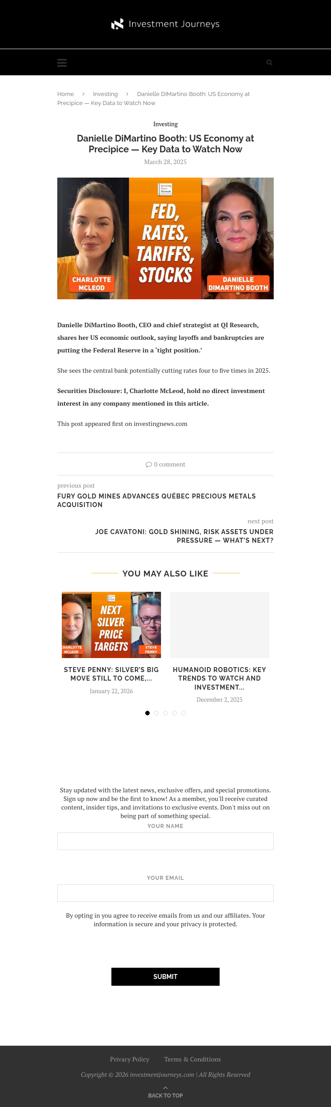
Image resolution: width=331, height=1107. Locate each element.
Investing (105, 94)
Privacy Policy (129, 1059)
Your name (165, 836)
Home (65, 94)
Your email (165, 888)
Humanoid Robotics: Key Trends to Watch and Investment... (220, 678)
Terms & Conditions (192, 1059)
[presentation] (125, 945)
